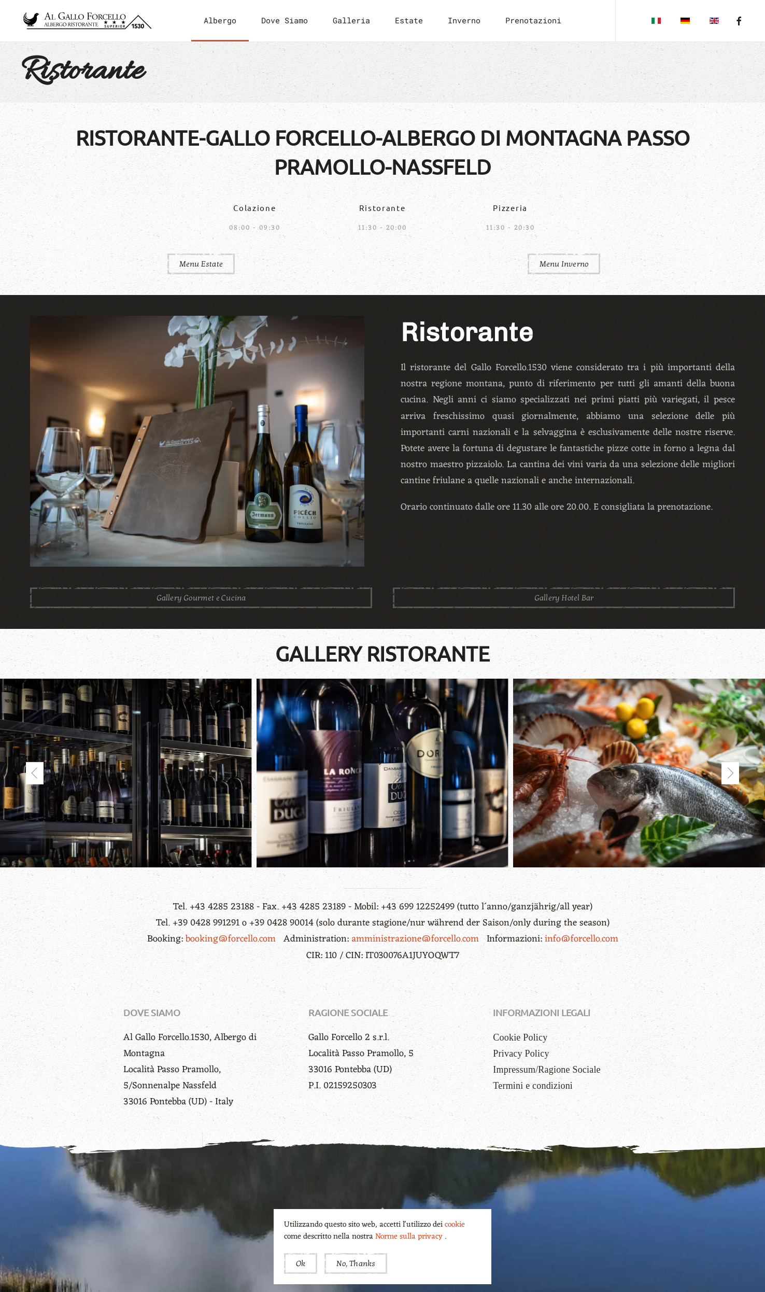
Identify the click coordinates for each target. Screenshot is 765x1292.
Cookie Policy (520, 1037)
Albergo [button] (220, 20)
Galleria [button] (351, 20)
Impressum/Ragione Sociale (546, 1069)
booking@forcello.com (232, 939)
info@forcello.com (581, 939)
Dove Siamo (284, 20)
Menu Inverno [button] (564, 264)
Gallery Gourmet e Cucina (201, 597)
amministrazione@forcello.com (416, 939)
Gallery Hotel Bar (563, 597)
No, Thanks (355, 1263)
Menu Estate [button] (201, 264)
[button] (35, 773)
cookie (455, 1225)
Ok (300, 1263)
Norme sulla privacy (410, 1237)
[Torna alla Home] (86, 20)
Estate (409, 20)
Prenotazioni (533, 20)
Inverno (464, 20)
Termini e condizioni (533, 1085)
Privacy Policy (521, 1053)
